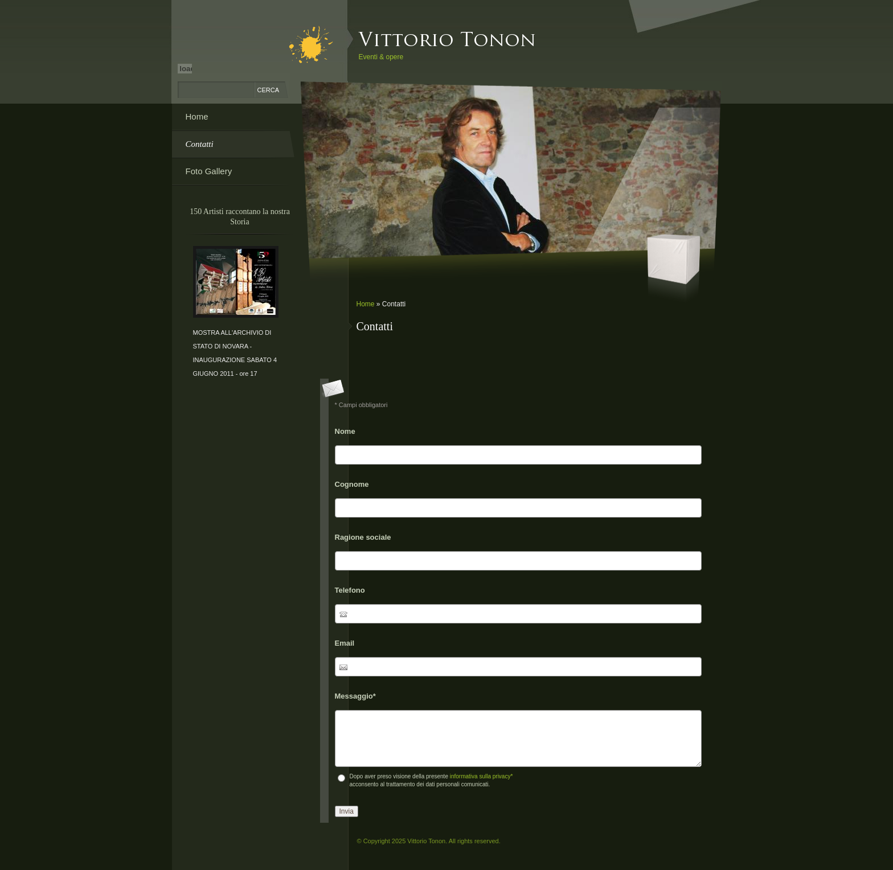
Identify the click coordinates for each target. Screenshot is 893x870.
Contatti (200, 144)
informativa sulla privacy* (481, 776)
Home (366, 304)
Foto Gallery (209, 171)
